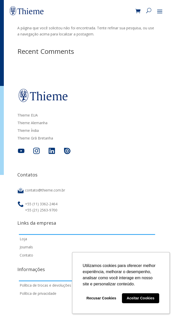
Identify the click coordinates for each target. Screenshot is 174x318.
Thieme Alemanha (32, 123)
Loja (23, 238)
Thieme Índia (28, 131)
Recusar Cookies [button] (101, 298)
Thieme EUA (27, 115)
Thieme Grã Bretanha (35, 138)
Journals (26, 247)
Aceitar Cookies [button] (140, 298)
